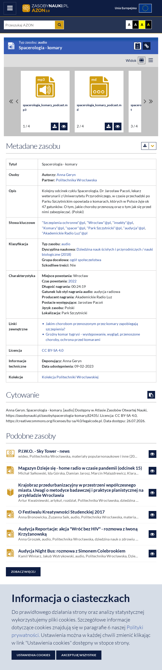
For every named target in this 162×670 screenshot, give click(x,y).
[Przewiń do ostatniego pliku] (151, 101)
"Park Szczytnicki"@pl (104, 228)
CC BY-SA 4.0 (52, 350)
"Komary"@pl (53, 228)
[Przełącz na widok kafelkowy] (141, 60)
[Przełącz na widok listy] (150, 60)
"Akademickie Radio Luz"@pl (65, 233)
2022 (72, 281)
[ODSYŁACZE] (146, 46)
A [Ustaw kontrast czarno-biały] (135, 25)
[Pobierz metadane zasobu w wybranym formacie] (148, 146)
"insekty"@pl (122, 222)
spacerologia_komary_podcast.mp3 (45, 107)
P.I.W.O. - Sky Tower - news (44, 451)
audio (65, 244)
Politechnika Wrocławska (76, 180)
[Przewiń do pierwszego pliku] (11, 101)
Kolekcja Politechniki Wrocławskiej (70, 377)
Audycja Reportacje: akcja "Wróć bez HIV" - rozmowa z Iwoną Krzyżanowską (78, 531)
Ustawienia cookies (33, 655)
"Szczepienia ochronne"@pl (63, 222)
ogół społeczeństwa (85, 260)
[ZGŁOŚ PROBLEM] (137, 46)
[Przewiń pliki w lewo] (17, 101)
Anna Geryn (66, 174)
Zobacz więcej (23, 572)
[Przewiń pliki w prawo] (145, 101)
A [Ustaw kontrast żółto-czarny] (142, 25)
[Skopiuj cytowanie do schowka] (151, 395)
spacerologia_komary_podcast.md (99, 107)
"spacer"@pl (75, 228)
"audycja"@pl (134, 228)
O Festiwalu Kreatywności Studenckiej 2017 (61, 512)
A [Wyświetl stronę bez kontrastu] (129, 25)
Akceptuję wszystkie (78, 655)
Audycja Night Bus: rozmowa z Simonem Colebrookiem (71, 551)
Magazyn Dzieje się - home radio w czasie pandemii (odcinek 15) (80, 468)
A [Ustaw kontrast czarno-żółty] (148, 25)
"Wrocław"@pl (99, 222)
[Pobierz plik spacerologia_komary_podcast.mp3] (55, 126)
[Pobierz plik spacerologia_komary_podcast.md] (108, 126)
